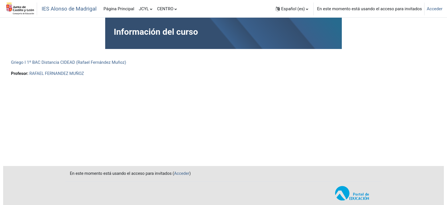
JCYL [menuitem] (144, 8)
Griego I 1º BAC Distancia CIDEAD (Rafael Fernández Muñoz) (79, 62)
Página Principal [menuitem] (118, 8)
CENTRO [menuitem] (165, 8)
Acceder (434, 8)
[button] (292, 8)
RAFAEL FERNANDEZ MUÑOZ (68, 73)
